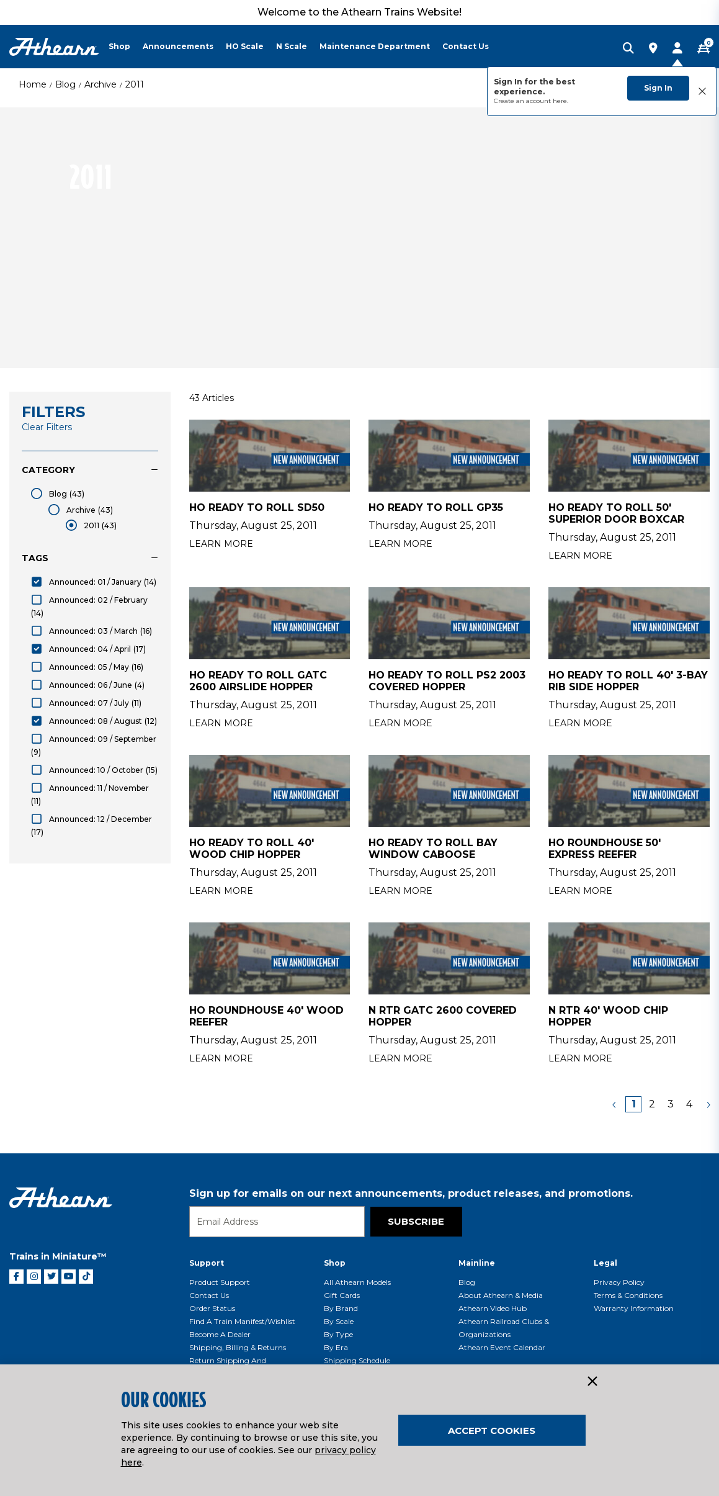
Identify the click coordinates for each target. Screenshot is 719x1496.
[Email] (277, 1221)
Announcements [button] (178, 46)
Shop (335, 1263)
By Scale (339, 1321)
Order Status (212, 1308)
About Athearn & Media (500, 1295)
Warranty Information (634, 1308)
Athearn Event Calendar (501, 1347)
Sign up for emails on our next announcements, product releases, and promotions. (411, 1193)
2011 (134, 84)
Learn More (221, 543)
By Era (336, 1347)
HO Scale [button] (245, 46)
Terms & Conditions (628, 1295)
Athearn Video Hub (492, 1308)
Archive (100, 84)
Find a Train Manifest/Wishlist (242, 1321)
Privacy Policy (619, 1282)
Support (206, 1263)
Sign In (658, 87)
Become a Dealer (220, 1334)
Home (33, 84)
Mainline (476, 1263)
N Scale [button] (291, 46)
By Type (338, 1334)
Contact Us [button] (465, 46)
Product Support (219, 1282)
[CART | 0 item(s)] (703, 49)
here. (560, 101)
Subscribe (416, 1221)
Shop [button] (119, 46)
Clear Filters (47, 427)
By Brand (341, 1308)
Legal (605, 1263)
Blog (65, 84)
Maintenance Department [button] (374, 46)
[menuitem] (126, 47)
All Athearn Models (357, 1282)
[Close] (592, 1381)
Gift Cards (342, 1295)
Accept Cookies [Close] (491, 1430)
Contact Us (209, 1295)
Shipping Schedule (357, 1360)
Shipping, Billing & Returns (237, 1347)
